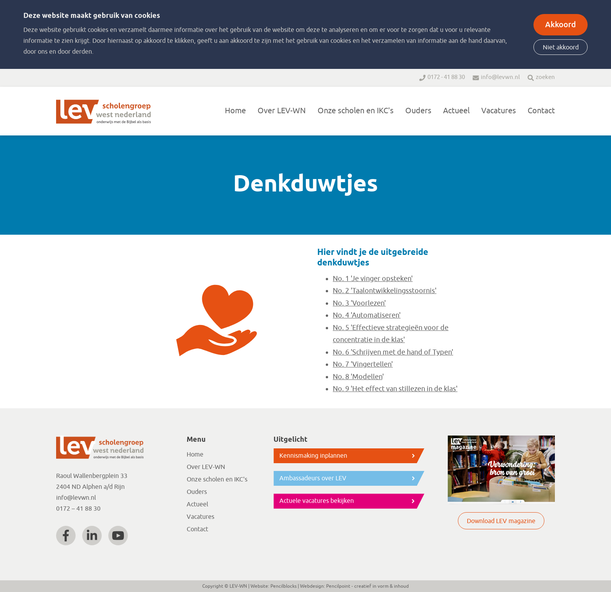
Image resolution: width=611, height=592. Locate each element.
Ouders (418, 111)
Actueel (456, 111)
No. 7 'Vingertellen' (363, 364)
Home (235, 111)
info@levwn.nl (500, 77)
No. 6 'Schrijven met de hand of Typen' (393, 352)
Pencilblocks (283, 586)
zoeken (545, 77)
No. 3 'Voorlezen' (359, 303)
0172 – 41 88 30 (78, 509)
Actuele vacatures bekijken (316, 501)
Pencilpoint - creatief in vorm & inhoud (367, 586)
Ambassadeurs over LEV (312, 478)
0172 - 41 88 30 (446, 77)
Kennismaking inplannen (313, 456)
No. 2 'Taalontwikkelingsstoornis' (384, 290)
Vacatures (498, 111)
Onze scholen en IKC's (356, 111)
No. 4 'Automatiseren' (367, 315)
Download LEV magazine (501, 521)
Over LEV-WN (282, 111)
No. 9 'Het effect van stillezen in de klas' (395, 389)
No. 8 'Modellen (357, 376)
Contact (541, 111)
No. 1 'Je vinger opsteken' (373, 278)
